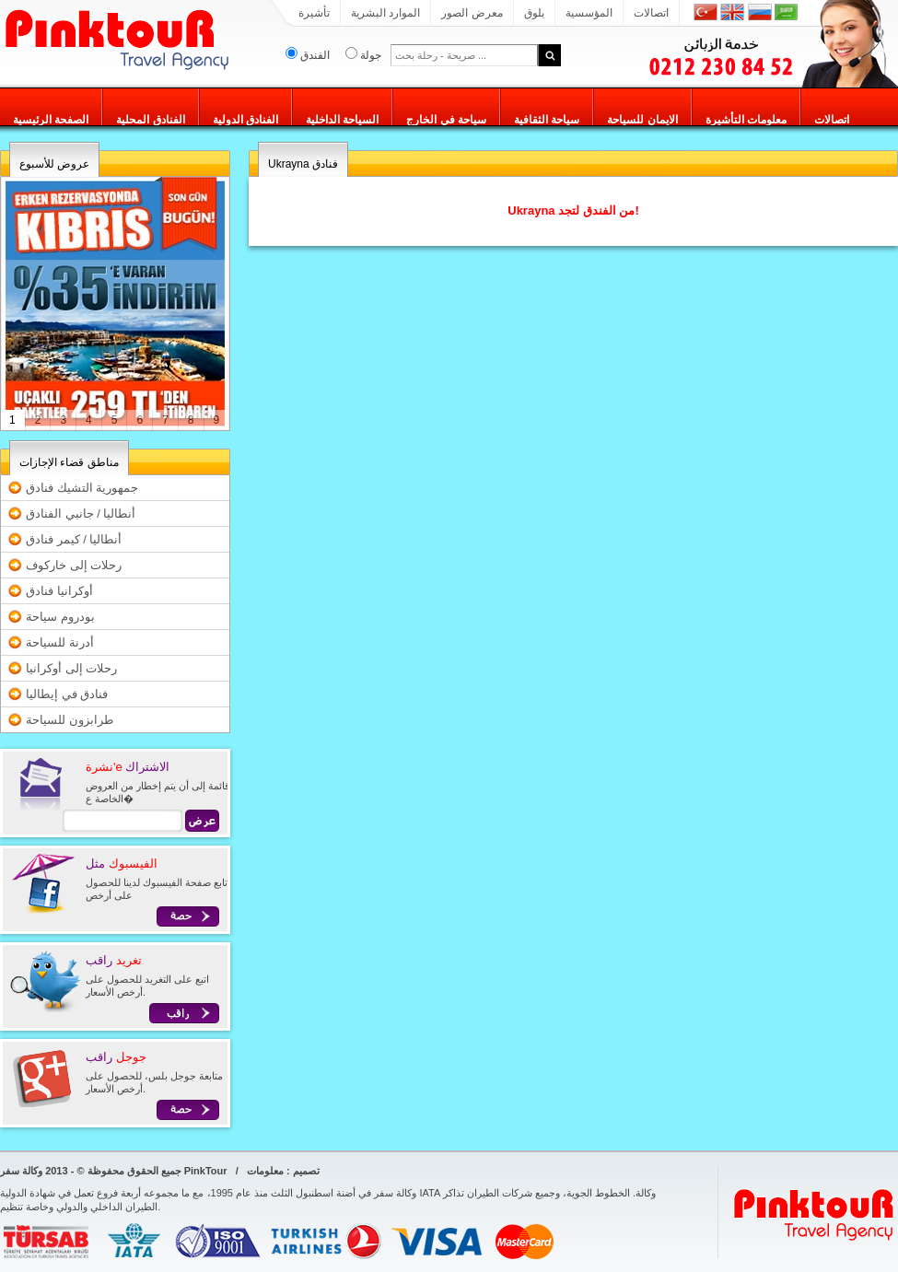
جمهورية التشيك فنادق (82, 488)
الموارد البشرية (385, 12)
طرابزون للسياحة (69, 720)
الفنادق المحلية (150, 119)
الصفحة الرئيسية (50, 119)
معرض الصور (471, 12)
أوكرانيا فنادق (59, 591)
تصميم (306, 1170)
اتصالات (651, 12)
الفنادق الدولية (245, 119)
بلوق (534, 12)
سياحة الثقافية (546, 119)
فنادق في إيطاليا (67, 694)
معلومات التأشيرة (746, 119)
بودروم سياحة (60, 617)
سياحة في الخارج (446, 119)
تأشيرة (314, 12)
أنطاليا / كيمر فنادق (74, 539)
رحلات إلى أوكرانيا (71, 668)
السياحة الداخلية (342, 119)
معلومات (265, 1170)
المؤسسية (589, 12)
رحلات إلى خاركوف (74, 565)
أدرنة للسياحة (60, 642)
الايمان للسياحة (642, 119)
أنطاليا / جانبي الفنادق (80, 513)
